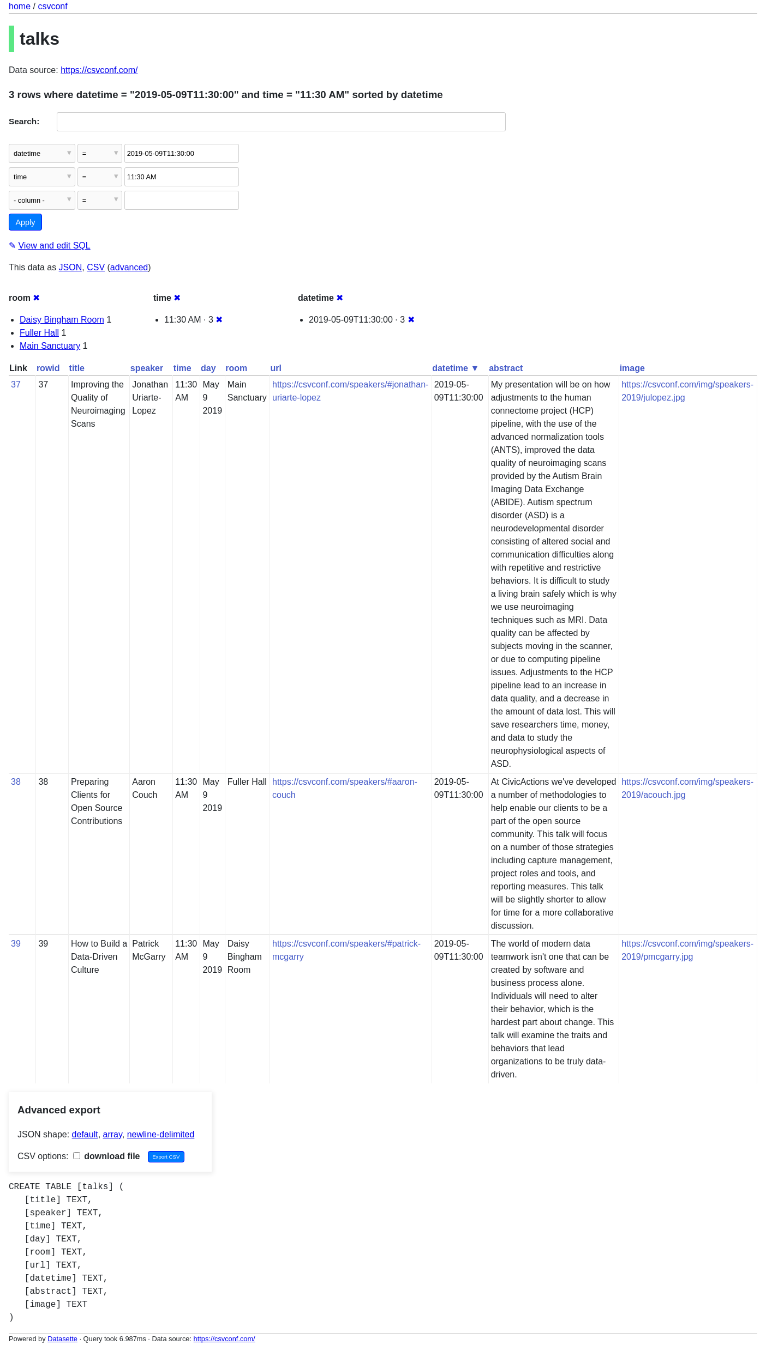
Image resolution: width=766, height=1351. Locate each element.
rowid (48, 368)
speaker (147, 368)
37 (16, 384)
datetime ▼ (455, 368)
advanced (129, 267)
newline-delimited (161, 1134)
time (182, 368)
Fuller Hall (39, 332)
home (20, 6)
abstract (506, 368)
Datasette (62, 1339)
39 (16, 943)
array (112, 1134)
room (236, 368)
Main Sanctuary (50, 345)
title (77, 368)
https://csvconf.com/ (99, 70)
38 (16, 781)
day (208, 368)
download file (106, 1156)
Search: (24, 121)
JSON (70, 267)
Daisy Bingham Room (62, 319)
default (85, 1134)
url (276, 368)
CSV (96, 267)
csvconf (52, 6)
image (632, 368)
